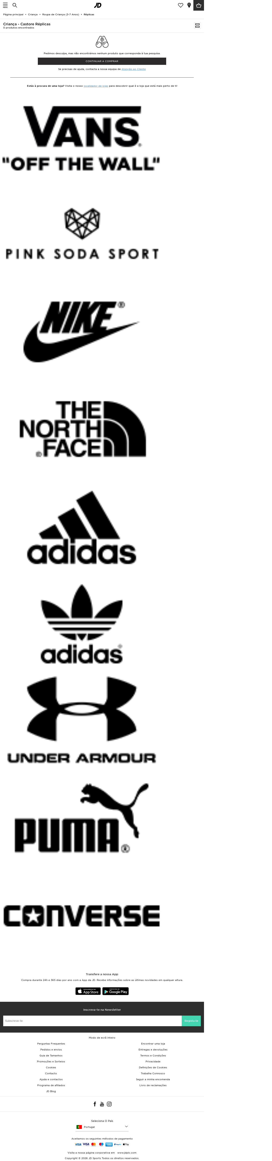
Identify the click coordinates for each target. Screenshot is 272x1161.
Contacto (51, 1073)
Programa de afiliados (51, 1085)
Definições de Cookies (153, 1067)
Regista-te (191, 1020)
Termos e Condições (153, 1055)
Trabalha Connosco (153, 1073)
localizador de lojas (96, 85)
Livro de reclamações (153, 1085)
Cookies (51, 1067)
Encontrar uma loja (153, 1043)
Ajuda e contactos (51, 1079)
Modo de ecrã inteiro (102, 1037)
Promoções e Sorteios (51, 1061)
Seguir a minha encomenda (153, 1079)
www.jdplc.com (126, 1152)
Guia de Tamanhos (51, 1055)
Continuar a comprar (102, 61)
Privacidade (153, 1061)
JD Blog (51, 1091)
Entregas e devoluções (153, 1049)
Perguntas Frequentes (51, 1043)
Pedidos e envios (51, 1049)
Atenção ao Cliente (134, 69)
